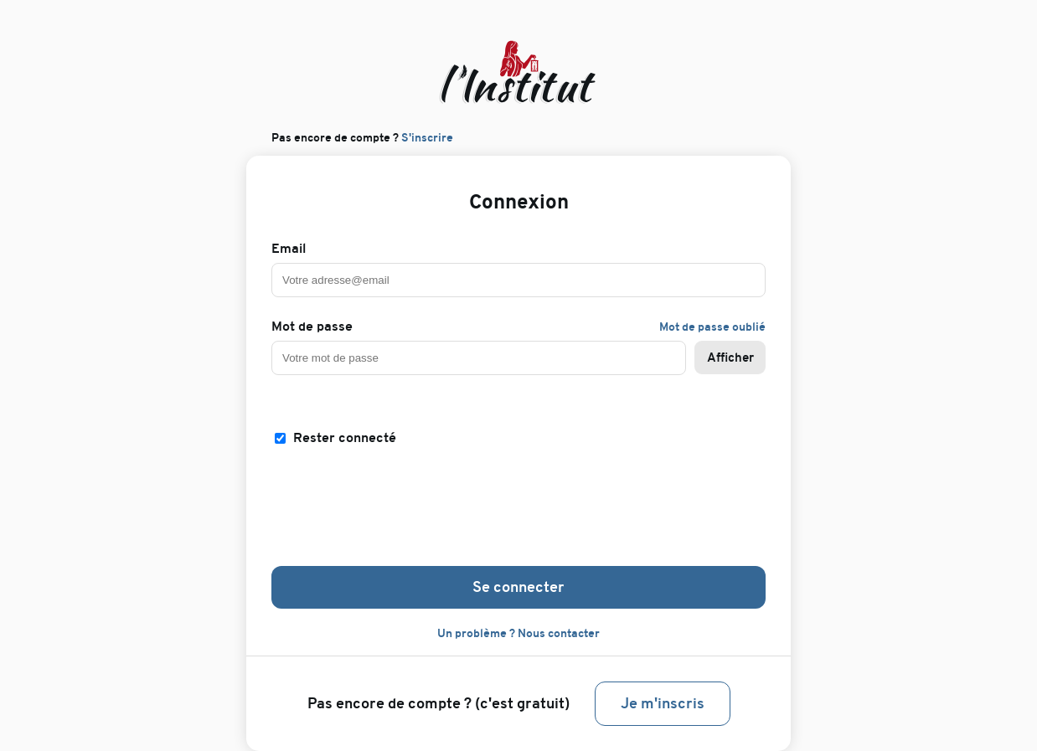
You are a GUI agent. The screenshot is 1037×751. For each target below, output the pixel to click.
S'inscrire (427, 138)
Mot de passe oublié (712, 327)
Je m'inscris (662, 703)
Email (288, 248)
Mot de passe (312, 326)
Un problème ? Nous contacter (518, 633)
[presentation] (518, 504)
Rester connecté (344, 438)
